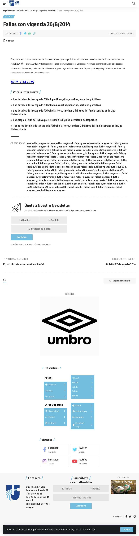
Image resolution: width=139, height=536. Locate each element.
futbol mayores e (84, 177)
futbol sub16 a (94, 184)
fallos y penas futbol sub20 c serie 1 (75, 170)
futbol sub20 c (75, 187)
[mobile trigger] (6, 3)
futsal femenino (106, 187)
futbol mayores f (103, 177)
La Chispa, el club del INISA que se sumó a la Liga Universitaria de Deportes (55, 120)
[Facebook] (54, 451)
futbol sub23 (90, 187)
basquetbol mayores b (62, 143)
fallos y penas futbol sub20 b (41, 170)
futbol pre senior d (76, 184)
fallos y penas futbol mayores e (101, 150)
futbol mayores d (66, 177)
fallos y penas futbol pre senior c (88, 160)
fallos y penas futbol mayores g (68, 153)
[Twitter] (84, 451)
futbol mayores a (112, 173)
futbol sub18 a (110, 184)
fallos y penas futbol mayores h (101, 153)
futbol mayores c (47, 177)
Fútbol (8, 17)
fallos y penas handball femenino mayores (80, 173)
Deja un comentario (118, 282)
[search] (133, 3)
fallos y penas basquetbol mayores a (93, 143)
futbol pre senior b (36, 184)
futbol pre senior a (117, 180)
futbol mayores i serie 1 (69, 180)
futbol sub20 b (58, 187)
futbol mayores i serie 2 (94, 180)
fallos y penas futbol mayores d (68, 150)
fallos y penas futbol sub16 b (85, 163)
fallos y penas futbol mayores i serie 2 (78, 157)
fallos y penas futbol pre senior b (53, 160)
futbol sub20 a (42, 187)
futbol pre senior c (56, 184)
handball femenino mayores (51, 190)
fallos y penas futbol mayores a (67, 147)
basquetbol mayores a (37, 143)
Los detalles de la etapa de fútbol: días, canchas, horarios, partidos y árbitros (57, 105)
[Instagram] (54, 462)
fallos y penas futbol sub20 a (111, 167)
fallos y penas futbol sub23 (109, 170)
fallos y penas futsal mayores (41, 173)
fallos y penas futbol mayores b (100, 147)
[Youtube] (84, 462)
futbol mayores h (47, 180)
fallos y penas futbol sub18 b (50, 167)
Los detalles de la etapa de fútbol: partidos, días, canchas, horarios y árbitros (57, 99)
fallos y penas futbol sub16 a (54, 163)
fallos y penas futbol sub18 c (80, 167)
